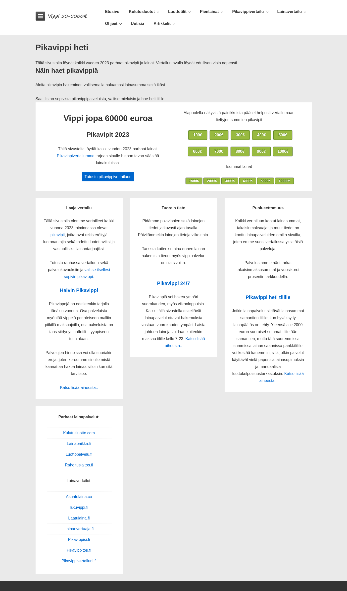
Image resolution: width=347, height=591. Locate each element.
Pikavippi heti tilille (268, 297)
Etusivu (112, 11)
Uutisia (137, 23)
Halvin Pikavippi (79, 290)
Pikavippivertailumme (76, 156)
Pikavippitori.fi (79, 550)
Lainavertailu (292, 11)
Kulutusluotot (145, 11)
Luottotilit (180, 11)
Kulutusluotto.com (79, 433)
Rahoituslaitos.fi (79, 465)
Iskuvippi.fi (79, 507)
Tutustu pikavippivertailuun (108, 177)
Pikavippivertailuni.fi (79, 561)
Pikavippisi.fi (79, 539)
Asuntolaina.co (79, 497)
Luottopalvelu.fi (79, 454)
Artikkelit (164, 23)
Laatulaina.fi (79, 518)
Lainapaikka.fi (79, 444)
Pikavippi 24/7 (173, 283)
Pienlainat (212, 11)
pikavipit (57, 235)
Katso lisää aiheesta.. (79, 387)
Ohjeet (114, 23)
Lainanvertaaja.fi (79, 529)
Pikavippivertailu (251, 11)
